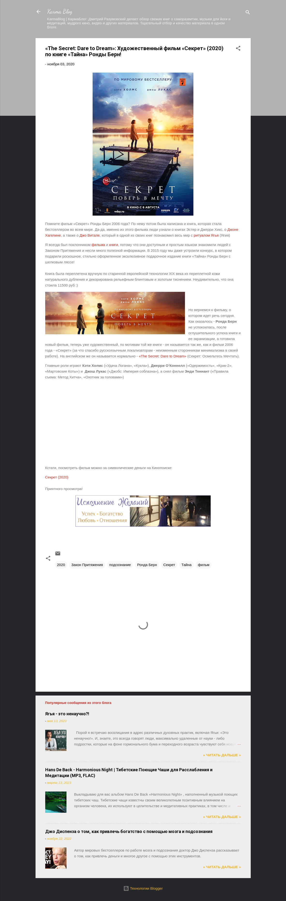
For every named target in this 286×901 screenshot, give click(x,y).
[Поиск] (248, 13)
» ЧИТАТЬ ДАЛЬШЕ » (222, 755)
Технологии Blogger (143, 888)
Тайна (186, 565)
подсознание (120, 565)
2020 (61, 565)
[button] (238, 49)
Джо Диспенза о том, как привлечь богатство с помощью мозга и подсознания (129, 831)
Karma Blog (59, 11)
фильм (203, 565)
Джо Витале (90, 235)
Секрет (169, 565)
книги (113, 245)
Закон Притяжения (87, 565)
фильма (98, 245)
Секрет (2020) (56, 477)
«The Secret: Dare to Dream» (162, 356)
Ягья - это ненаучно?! (67, 713)
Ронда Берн (147, 565)
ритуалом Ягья (206, 235)
